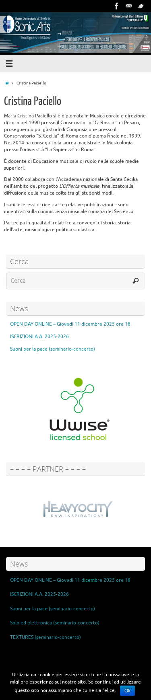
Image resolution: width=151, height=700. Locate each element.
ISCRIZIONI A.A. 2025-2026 (39, 336)
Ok (127, 691)
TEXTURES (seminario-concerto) (45, 637)
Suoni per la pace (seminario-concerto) (52, 349)
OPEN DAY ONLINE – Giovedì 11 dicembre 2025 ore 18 (70, 324)
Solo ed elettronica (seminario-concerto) (54, 623)
